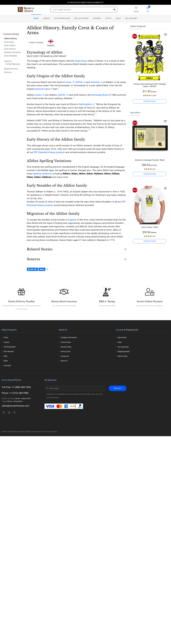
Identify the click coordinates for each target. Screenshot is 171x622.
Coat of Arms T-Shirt (149, 227)
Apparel (97, 18)
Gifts (109, 18)
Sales (6, 361)
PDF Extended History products (49, 152)
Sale (118, 18)
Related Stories (11, 69)
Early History (10, 49)
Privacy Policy (66, 342)
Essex (68, 82)
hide (16, 34)
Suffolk (79, 82)
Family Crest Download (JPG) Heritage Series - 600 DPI (149, 85)
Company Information (69, 337)
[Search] (114, 10)
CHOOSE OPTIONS (149, 101)
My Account (131, 18)
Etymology (9, 42)
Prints (46, 18)
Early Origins (9, 45)
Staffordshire (85, 104)
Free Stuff (7, 366)
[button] (76, 248)
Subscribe (117, 388)
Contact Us (65, 356)
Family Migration (12, 64)
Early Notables (10, 56)
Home (36, 18)
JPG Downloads (62, 18)
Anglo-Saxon (81, 60)
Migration (8, 61)
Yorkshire (95, 82)
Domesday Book (99, 95)
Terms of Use (65, 351)
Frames (6, 342)
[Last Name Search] (84, 9)
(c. (54, 191)
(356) (154, 95)
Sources (8, 72)
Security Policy (66, 347)
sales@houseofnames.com (15, 405)
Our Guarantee (123, 347)
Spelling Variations (12, 52)
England (72, 219)
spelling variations (42, 173)
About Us (64, 361)
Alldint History (10, 38)
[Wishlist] (165, 34)
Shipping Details (123, 351)
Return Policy (122, 356)
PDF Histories (81, 18)
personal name (42, 89)
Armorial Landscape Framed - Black (150, 160)
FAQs (120, 342)
